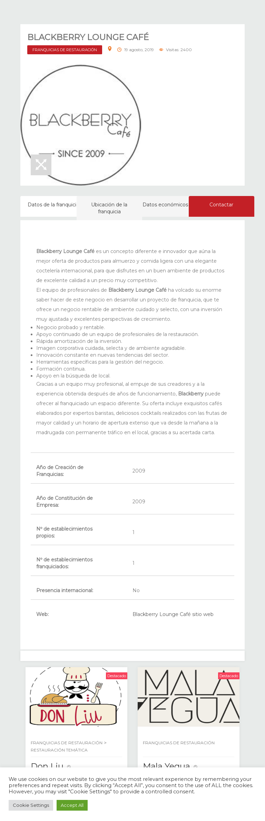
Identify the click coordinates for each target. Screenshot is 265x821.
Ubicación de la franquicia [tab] (109, 208)
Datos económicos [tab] (165, 205)
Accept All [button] (72, 805)
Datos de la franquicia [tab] (53, 205)
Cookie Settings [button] (31, 805)
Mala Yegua (166, 766)
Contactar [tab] (221, 205)
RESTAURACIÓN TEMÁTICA (59, 750)
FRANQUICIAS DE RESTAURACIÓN (64, 49)
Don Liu (47, 766)
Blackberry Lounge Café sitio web (173, 614)
